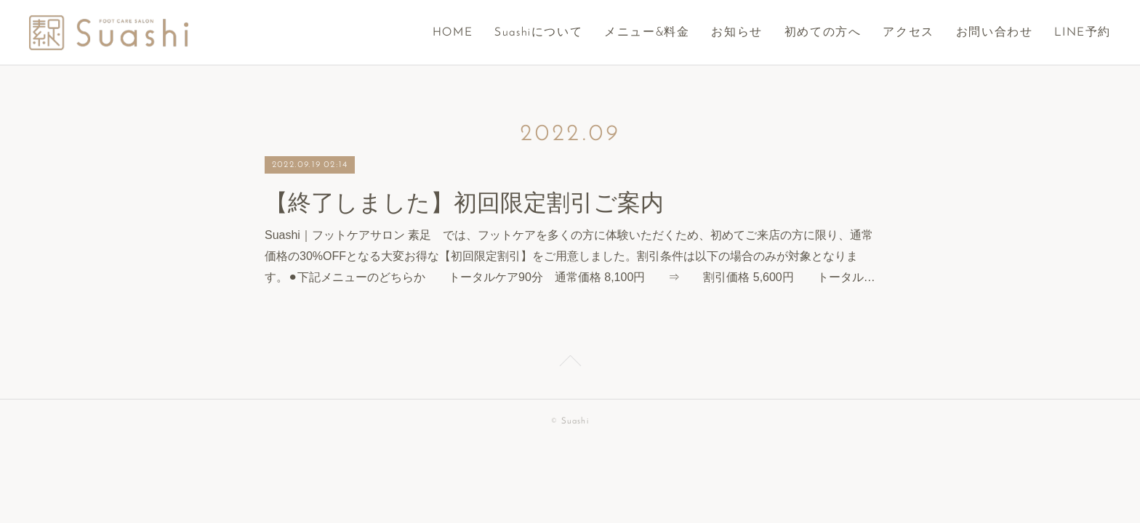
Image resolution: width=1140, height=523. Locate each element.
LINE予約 (1082, 32)
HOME (453, 32)
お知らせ (736, 32)
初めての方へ (823, 32)
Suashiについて (538, 32)
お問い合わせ (994, 32)
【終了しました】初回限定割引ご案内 (464, 203)
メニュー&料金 (646, 32)
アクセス (908, 32)
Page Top (570, 363)
